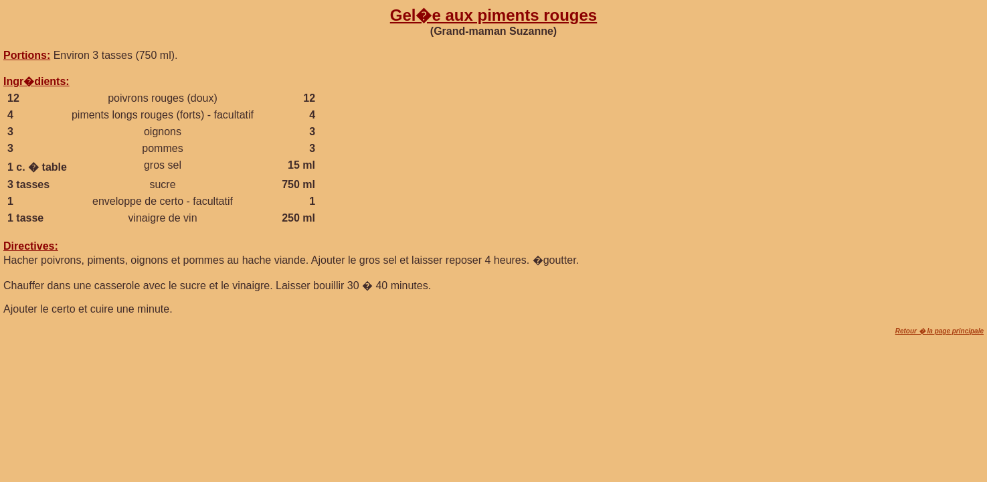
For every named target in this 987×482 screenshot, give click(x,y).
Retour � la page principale (939, 331)
